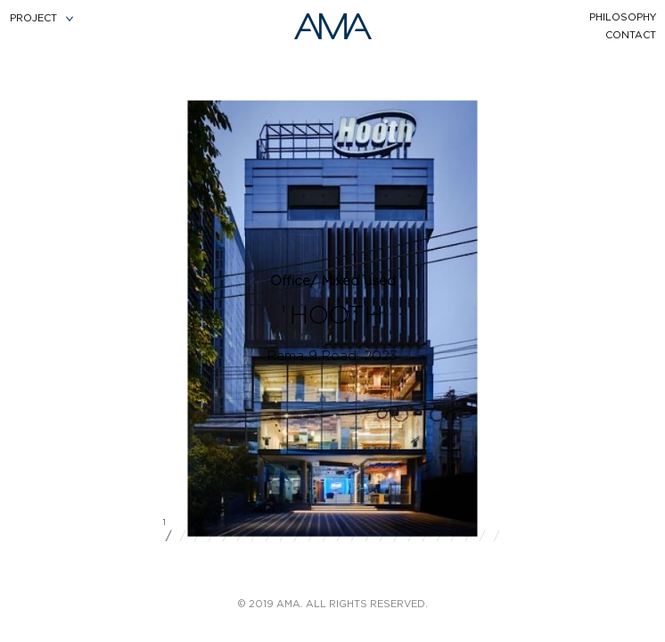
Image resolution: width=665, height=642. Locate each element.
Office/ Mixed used (333, 281)
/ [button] (168, 533)
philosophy (622, 17)
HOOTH (336, 316)
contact (630, 35)
